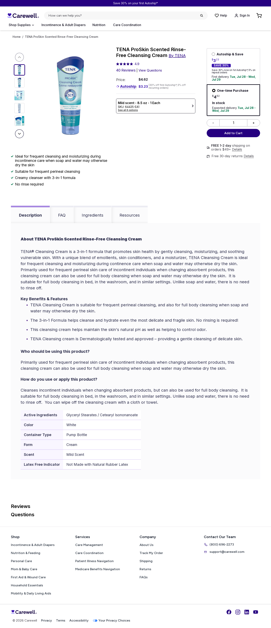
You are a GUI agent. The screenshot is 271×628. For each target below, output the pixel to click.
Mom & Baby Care (24, 569)
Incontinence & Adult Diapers (63, 25)
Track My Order (151, 553)
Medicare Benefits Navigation (97, 569)
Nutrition (98, 25)
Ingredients (92, 215)
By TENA (177, 55)
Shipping (146, 561)
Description (30, 215)
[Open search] (126, 16)
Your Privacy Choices (111, 620)
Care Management (89, 545)
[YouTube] (255, 612)
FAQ (62, 215)
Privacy (46, 620)
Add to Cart (233, 133)
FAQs (144, 577)
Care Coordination (127, 25)
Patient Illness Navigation (94, 561)
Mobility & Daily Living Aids (31, 593)
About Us (146, 545)
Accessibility (79, 620)
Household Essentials (27, 585)
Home (17, 36)
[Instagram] (237, 612)
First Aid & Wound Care (28, 577)
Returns (145, 569)
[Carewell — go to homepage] (23, 15)
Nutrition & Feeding (25, 553)
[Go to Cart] (259, 15)
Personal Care (21, 561)
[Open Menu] (21, 25)
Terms (60, 620)
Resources (130, 215)
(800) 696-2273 (219, 545)
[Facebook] (228, 612)
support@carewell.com (224, 552)
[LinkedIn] (246, 612)
